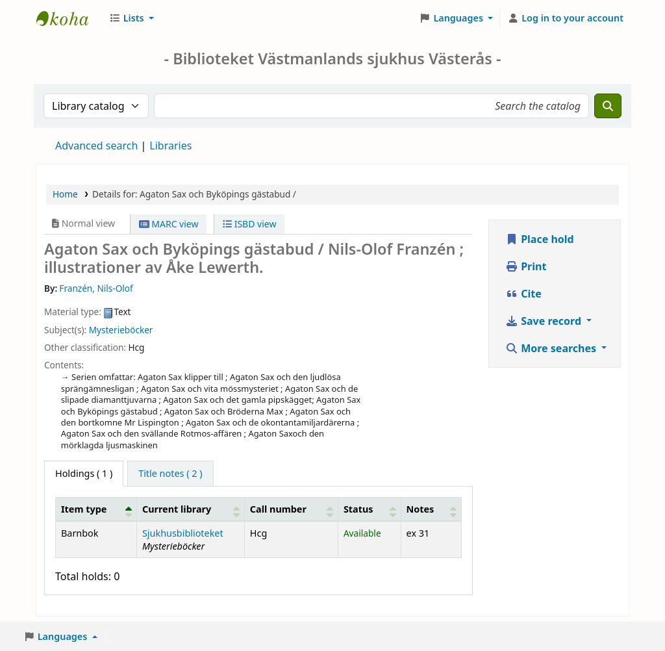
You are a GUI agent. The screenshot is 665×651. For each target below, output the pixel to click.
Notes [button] (420, 509)
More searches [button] (552, 348)
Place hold (539, 239)
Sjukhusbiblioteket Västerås (68, 18)
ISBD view (249, 224)
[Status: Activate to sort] (369, 508)
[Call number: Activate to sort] (291, 508)
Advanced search (96, 145)
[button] (131, 18)
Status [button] (358, 509)
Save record (544, 321)
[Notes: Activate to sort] (431, 508)
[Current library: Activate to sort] (190, 508)
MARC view (169, 224)
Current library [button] (176, 509)
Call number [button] (278, 509)
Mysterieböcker (121, 330)
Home (65, 194)
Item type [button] (84, 509)
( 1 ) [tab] (83, 473)
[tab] (170, 474)
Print (525, 266)
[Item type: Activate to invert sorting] (96, 508)
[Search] (607, 106)
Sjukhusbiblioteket (182, 533)
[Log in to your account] (565, 18)
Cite (523, 294)
